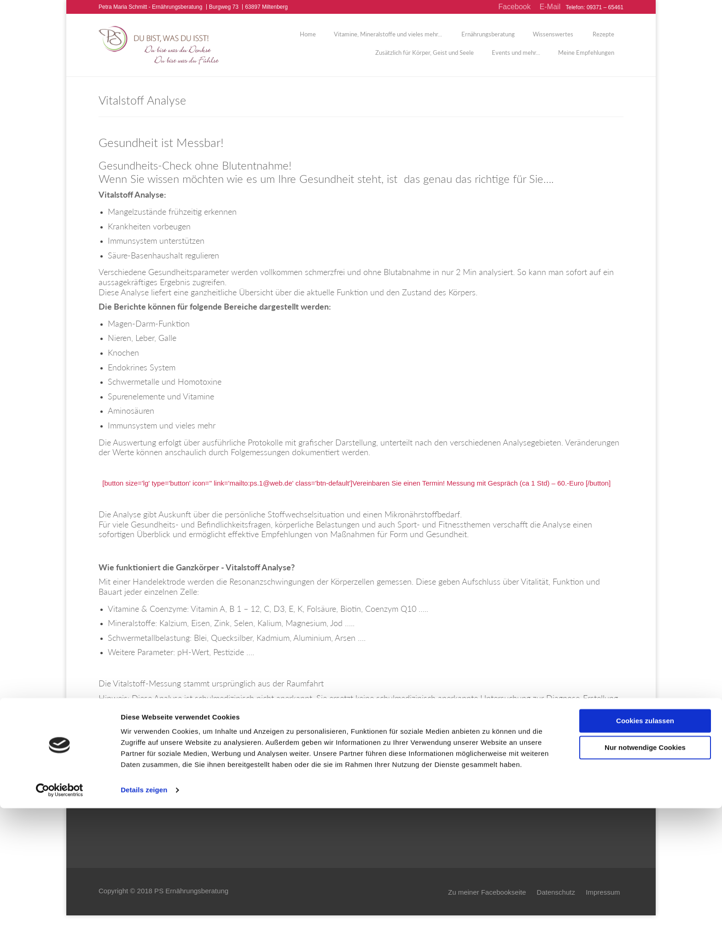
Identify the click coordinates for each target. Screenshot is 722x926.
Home (308, 39)
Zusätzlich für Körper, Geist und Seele (424, 57)
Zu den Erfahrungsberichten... (413, 804)
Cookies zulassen (645, 839)
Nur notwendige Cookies (645, 865)
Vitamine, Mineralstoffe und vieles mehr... (388, 39)
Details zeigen (144, 908)
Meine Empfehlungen (586, 57)
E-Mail (550, 7)
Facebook (514, 7)
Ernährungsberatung (487, 39)
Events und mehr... (516, 57)
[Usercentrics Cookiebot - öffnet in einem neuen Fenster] (59, 908)
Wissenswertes (553, 39)
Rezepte (602, 39)
